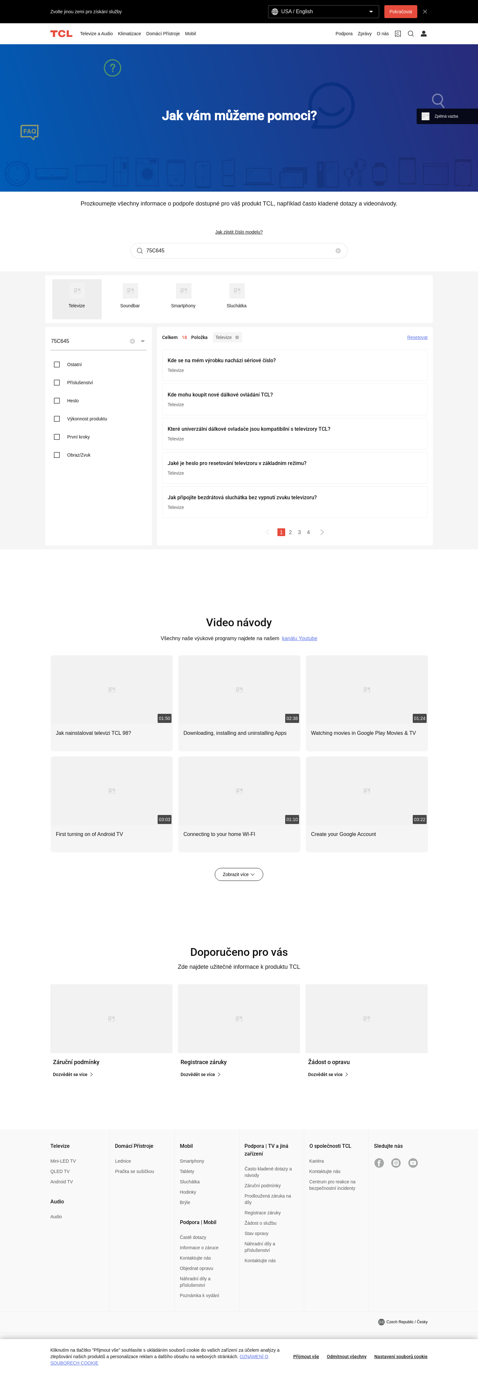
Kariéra (316, 1161)
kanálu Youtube (299, 638)
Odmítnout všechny (347, 1356)
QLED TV (60, 1171)
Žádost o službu (260, 1223)
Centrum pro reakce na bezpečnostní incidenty (332, 1185)
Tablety (187, 1171)
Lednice (123, 1161)
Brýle (185, 1202)
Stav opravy (256, 1233)
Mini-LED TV (63, 1161)
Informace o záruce (199, 1247)
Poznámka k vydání (199, 1295)
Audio (56, 1216)
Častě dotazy (193, 1237)
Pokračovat (401, 11)
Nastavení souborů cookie (401, 1356)
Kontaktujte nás (195, 1258)
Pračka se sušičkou (134, 1171)
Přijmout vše (306, 1356)
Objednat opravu (196, 1268)
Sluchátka (190, 1181)
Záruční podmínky (262, 1185)
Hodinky (188, 1192)
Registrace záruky (262, 1212)
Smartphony (192, 1161)
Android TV (61, 1181)
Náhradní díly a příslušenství (195, 1282)
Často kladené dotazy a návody (268, 1172)
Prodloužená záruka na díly (267, 1199)
